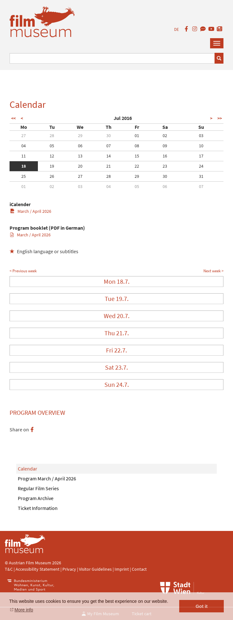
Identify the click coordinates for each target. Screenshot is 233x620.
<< (13, 118)
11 (23, 156)
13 (80, 156)
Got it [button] (201, 606)
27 (23, 135)
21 (108, 166)
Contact (139, 569)
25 (23, 176)
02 (165, 135)
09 (165, 146)
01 (137, 135)
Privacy (69, 569)
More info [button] (24, 609)
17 (201, 156)
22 (137, 166)
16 (165, 156)
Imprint (122, 569)
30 (108, 135)
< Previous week (23, 271)
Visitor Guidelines (96, 569)
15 (137, 156)
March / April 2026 (30, 211)
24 (201, 166)
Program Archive (35, 498)
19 (52, 166)
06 (80, 146)
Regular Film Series (38, 488)
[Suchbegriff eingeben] (112, 58)
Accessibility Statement (38, 569)
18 (23, 166)
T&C (9, 569)
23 (165, 166)
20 (80, 166)
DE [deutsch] (176, 29)
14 (108, 156)
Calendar (27, 468)
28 (52, 135)
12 (52, 156)
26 (52, 176)
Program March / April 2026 (47, 478)
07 (108, 146)
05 (52, 146)
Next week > (213, 271)
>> (219, 118)
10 (201, 146)
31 (201, 176)
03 (201, 135)
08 (137, 146)
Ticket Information (38, 508)
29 (80, 135)
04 (23, 146)
